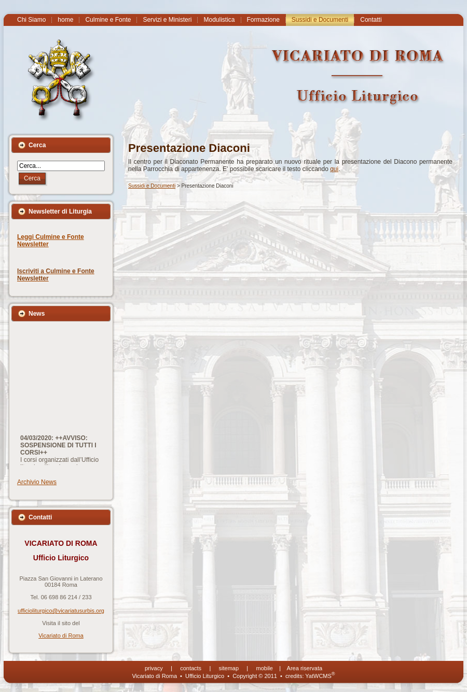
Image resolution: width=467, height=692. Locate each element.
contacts (190, 668)
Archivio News (37, 482)
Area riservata (304, 668)
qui (334, 169)
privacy (154, 668)
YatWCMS (320, 676)
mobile (264, 668)
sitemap (229, 668)
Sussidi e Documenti (151, 186)
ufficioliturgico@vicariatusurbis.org (61, 611)
